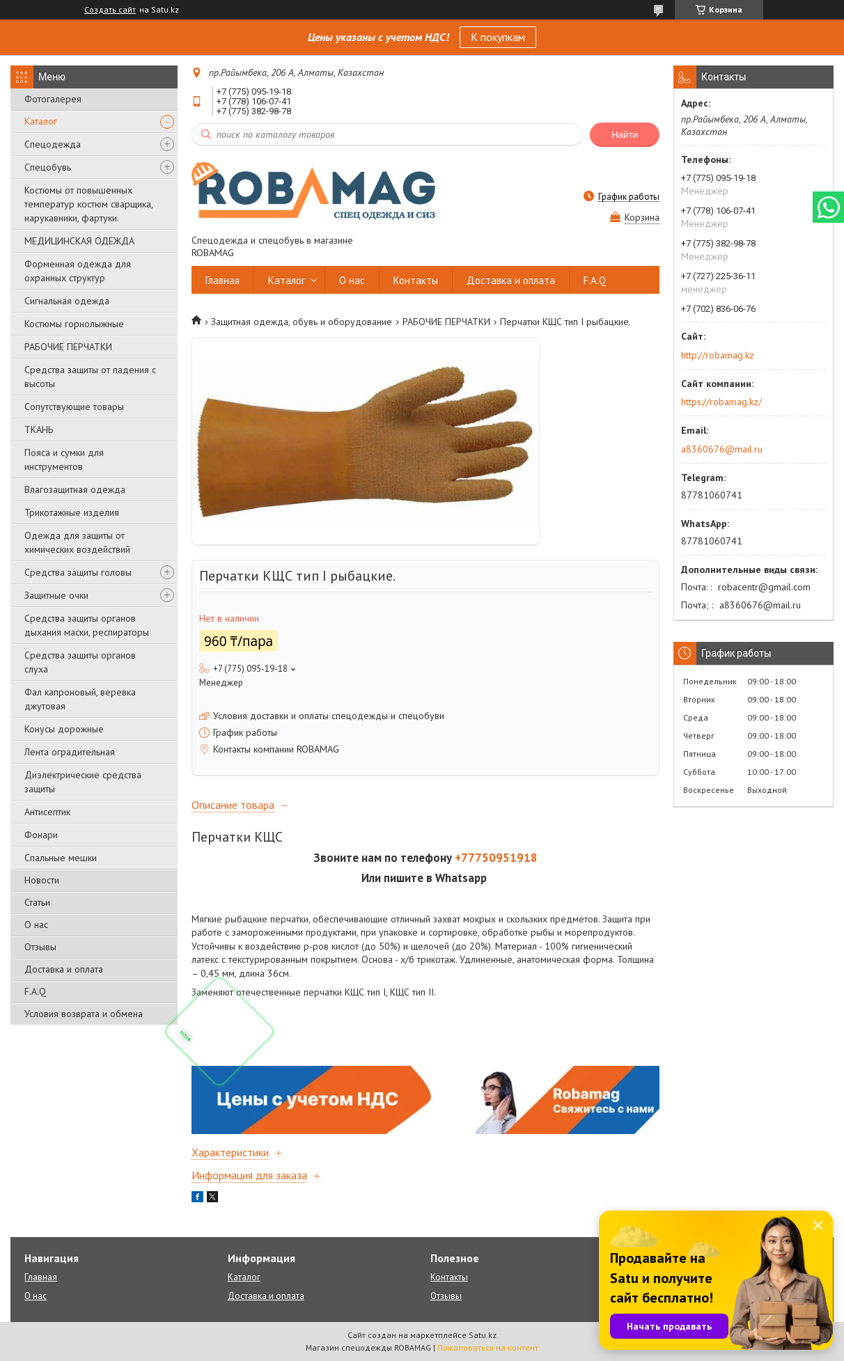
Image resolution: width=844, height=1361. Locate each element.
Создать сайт (110, 10)
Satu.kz (483, 1335)
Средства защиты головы (78, 572)
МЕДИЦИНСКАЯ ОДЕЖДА (79, 241)
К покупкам (498, 37)
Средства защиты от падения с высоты (90, 376)
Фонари (41, 834)
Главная (222, 280)
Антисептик (47, 811)
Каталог (40, 121)
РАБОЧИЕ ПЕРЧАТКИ (68, 346)
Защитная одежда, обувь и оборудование (301, 321)
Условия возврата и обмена (83, 1013)
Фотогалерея (52, 99)
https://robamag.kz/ (721, 401)
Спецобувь (47, 167)
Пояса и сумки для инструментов (64, 459)
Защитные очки (56, 595)
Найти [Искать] (624, 134)
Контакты (415, 280)
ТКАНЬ (38, 429)
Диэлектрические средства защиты (82, 782)
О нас (36, 924)
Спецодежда (52, 144)
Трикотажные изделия (71, 512)
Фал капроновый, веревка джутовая (80, 699)
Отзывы (40, 947)
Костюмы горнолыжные (74, 323)
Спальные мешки (60, 857)
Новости (41, 880)
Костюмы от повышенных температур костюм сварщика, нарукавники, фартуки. (88, 204)
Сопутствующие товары (74, 406)
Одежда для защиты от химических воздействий (77, 542)
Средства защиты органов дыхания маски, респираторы (86, 625)
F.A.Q (35, 991)
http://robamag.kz (717, 355)
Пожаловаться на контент (487, 1347)
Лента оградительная (69, 752)
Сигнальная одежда (66, 300)
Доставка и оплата (63, 969)
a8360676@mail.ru (722, 449)
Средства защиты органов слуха (80, 662)
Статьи (37, 902)
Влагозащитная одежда (74, 489)
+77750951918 (496, 857)
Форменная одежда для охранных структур (77, 271)
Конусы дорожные (64, 729)
